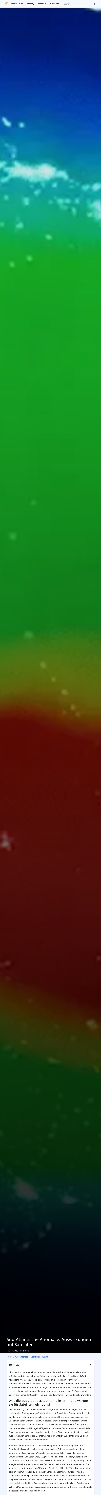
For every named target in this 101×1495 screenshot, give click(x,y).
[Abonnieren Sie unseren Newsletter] (92, 1490)
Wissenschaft (21, 1356)
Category (30, 3)
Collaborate (54, 3)
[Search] (94, 3)
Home (14, 3)
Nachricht (35, 1356)
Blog (21, 3)
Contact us (41, 3)
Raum (45, 1356)
